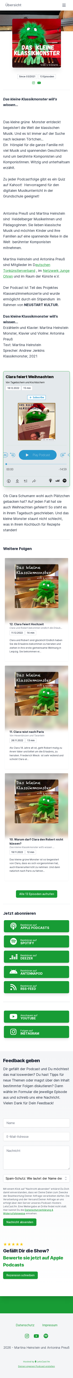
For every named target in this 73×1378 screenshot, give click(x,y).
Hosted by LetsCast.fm (36, 1361)
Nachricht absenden (19, 1222)
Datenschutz (25, 1325)
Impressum (49, 1325)
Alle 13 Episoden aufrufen (36, 894)
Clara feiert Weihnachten (30, 376)
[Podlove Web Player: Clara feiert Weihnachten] (36, 438)
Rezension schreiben (20, 1275)
